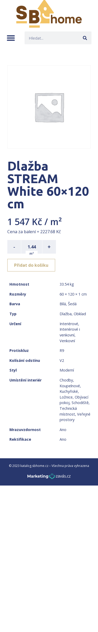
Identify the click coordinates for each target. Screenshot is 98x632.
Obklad (80, 313)
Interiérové (69, 323)
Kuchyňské (69, 391)
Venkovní (67, 340)
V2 (62, 360)
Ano (63, 429)
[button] (11, 38)
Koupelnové (70, 385)
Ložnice (66, 397)
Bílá (63, 303)
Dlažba (66, 313)
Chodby (66, 380)
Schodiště (80, 402)
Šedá (72, 303)
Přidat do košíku (31, 265)
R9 (62, 350)
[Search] (85, 37)
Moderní (67, 370)
